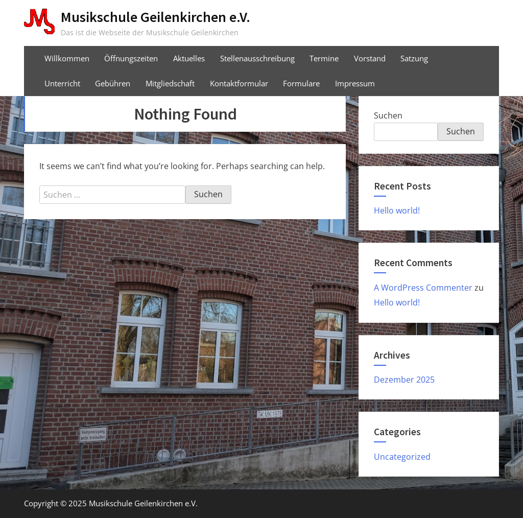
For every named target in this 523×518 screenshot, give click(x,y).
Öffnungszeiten (131, 58)
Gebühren (112, 83)
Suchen (388, 115)
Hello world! (397, 210)
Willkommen (66, 58)
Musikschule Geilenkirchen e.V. (155, 17)
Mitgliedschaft (170, 83)
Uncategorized (402, 456)
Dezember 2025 (404, 379)
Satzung (414, 58)
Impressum (355, 83)
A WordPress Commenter (423, 287)
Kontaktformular (239, 83)
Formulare (301, 83)
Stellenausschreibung (257, 58)
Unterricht (62, 83)
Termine (324, 58)
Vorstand (370, 58)
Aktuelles (189, 58)
